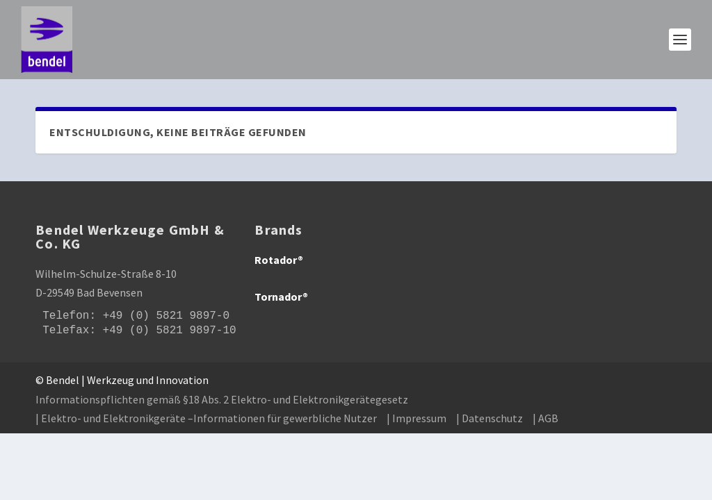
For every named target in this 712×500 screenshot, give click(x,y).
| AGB (545, 418)
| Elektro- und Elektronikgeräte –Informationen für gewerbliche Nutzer (206, 418)
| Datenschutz (489, 418)
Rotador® (278, 260)
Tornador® (281, 296)
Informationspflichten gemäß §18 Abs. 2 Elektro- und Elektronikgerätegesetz (221, 399)
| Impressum (416, 418)
